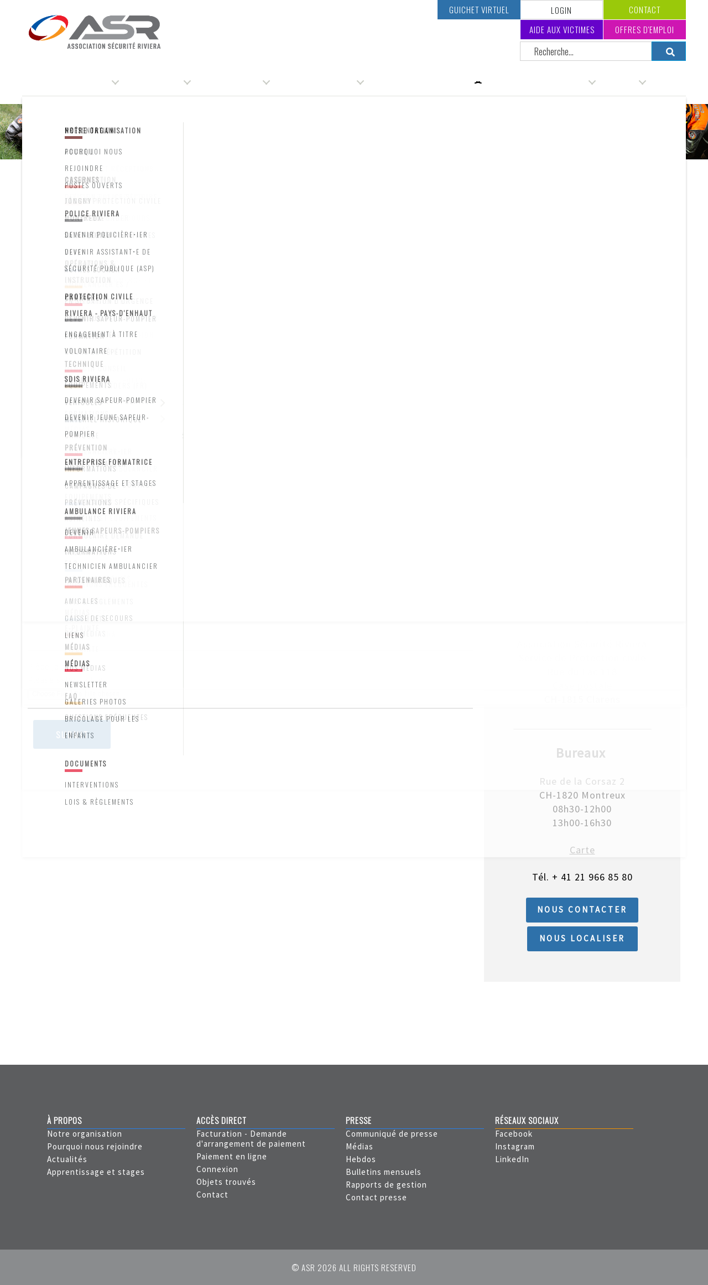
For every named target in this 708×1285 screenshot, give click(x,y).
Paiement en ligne (231, 1156)
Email (38, 527)
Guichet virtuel (479, 9)
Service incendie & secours (539, 81)
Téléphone (49, 568)
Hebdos (361, 1159)
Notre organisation (84, 1133)
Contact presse (376, 1197)
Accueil (42, 175)
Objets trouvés (226, 1182)
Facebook (514, 1133)
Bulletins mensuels (383, 1172)
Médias (359, 1146)
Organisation (87, 81)
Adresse (44, 363)
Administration (156, 81)
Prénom (43, 322)
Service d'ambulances (318, 81)
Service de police (231, 81)
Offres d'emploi (644, 29)
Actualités (67, 1159)
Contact (644, 9)
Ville (36, 445)
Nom (36, 281)
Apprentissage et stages (96, 1172)
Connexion (217, 1169)
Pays (37, 486)
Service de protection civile (423, 81)
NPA (36, 404)
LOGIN (561, 10)
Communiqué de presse (392, 1133)
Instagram (515, 1146)
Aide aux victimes (562, 29)
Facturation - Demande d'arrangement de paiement (251, 1138)
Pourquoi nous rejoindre (95, 1146)
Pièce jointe (51, 666)
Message (45, 609)
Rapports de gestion (386, 1184)
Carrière (622, 81)
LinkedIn (512, 1159)
